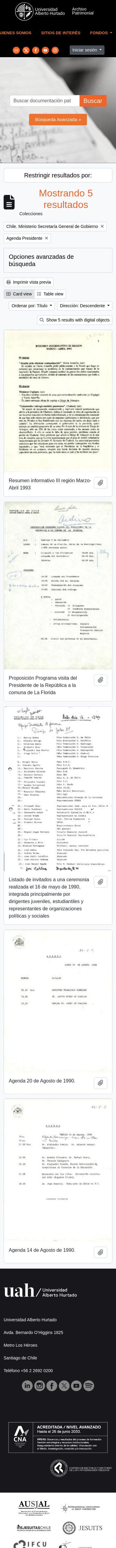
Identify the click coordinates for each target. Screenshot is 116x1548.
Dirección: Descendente (83, 305)
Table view (50, 293)
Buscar (92, 100)
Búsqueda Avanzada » (58, 119)
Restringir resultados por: (58, 175)
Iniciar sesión (85, 50)
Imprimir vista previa (28, 282)
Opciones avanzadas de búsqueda (41, 260)
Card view (19, 293)
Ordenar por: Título (30, 305)
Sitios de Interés (61, 33)
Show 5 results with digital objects (75, 320)
